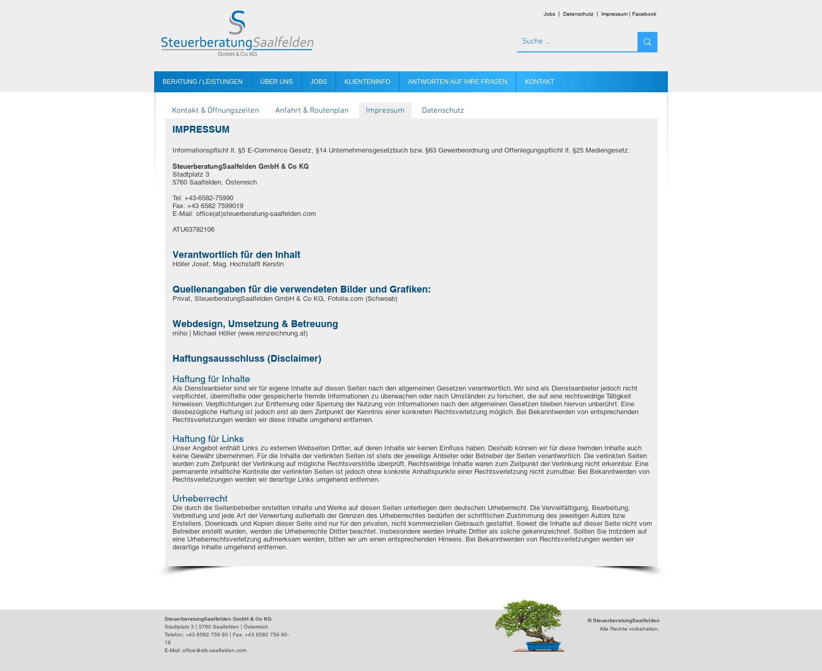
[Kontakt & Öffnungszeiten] (215, 110)
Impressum (614, 13)
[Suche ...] (568, 41)
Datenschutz (578, 13)
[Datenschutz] (443, 110)
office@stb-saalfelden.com (214, 650)
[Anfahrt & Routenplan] (312, 110)
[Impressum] (385, 110)
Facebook (644, 13)
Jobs (549, 13)
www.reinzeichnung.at (273, 333)
